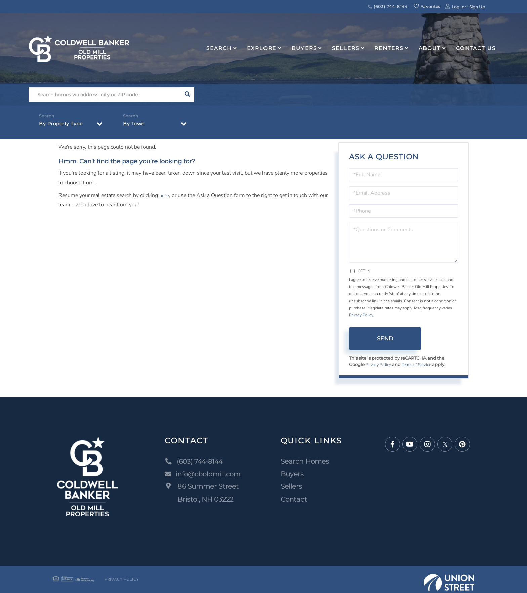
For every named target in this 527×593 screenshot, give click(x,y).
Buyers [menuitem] (304, 48)
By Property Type (63, 125)
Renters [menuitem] (388, 48)
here (164, 195)
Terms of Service (419, 365)
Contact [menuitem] (294, 500)
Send (385, 338)
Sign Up (477, 6)
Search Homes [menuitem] (305, 462)
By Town (135, 125)
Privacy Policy (361, 315)
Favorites (427, 6)
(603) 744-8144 (387, 6)
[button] (187, 94)
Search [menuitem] (219, 48)
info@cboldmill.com (203, 474)
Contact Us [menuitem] (476, 48)
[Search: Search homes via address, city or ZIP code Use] (104, 94)
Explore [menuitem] (261, 48)
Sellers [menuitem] (345, 48)
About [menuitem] (430, 48)
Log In (458, 6)
